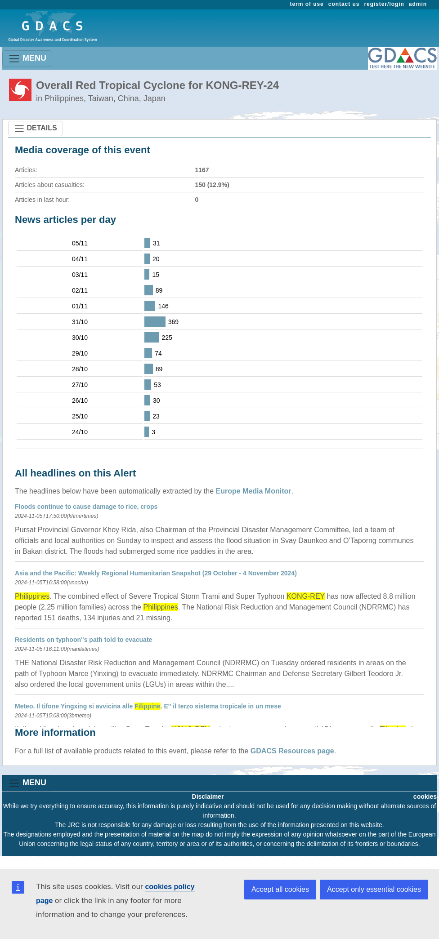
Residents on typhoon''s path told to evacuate (83, 639)
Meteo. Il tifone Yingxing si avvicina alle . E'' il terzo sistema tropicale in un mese (148, 706)
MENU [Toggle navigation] (27, 59)
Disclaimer (208, 796)
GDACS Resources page (292, 751)
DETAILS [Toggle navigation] (35, 128)
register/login (384, 4)
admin (418, 4)
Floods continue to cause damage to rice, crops (86, 506)
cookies (425, 796)
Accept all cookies (280, 889)
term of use (307, 4)
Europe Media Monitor (253, 491)
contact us (344, 4)
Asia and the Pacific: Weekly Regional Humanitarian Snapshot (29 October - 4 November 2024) (156, 573)
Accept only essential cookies (374, 889)
